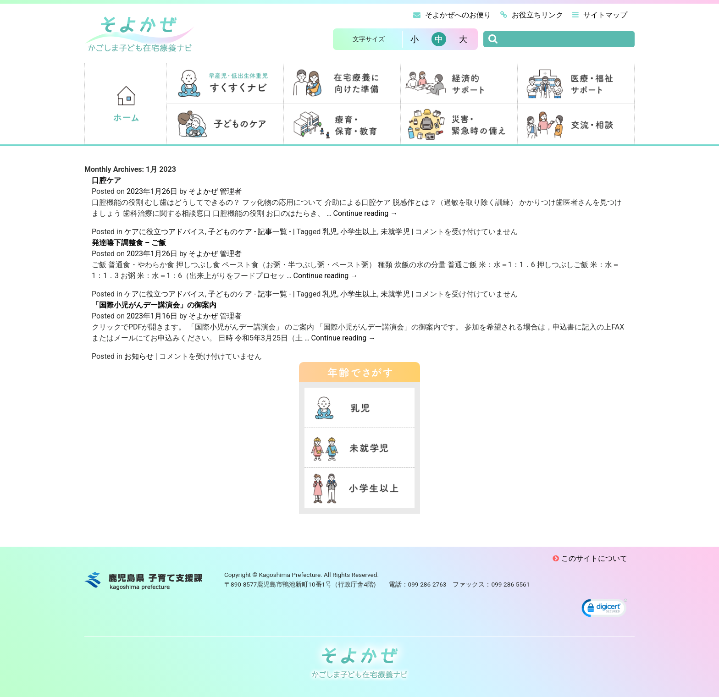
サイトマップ (599, 15)
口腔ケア (106, 180)
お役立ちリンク (531, 15)
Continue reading (365, 213)
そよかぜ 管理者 (215, 191)
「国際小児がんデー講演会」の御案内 (154, 305)
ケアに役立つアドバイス (164, 231)
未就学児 (395, 231)
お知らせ (139, 356)
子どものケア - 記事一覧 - (249, 231)
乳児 (329, 231)
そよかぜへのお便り (452, 15)
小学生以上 (358, 231)
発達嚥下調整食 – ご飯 (129, 242)
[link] (604, 609)
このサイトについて (594, 558)
